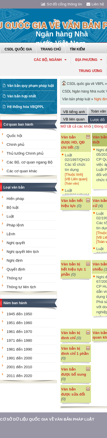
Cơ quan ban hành (18, 124)
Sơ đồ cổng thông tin (61, 4)
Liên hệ (95, 4)
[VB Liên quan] (76, 179)
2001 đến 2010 (19, 367)
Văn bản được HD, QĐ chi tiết (73, 142)
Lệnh (11, 234)
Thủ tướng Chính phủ (25, 153)
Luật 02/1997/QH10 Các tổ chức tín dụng (77, 162)
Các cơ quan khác (22, 171)
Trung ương (90, 71)
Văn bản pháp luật (76, 99)
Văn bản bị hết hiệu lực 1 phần (73, 269)
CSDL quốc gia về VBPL (85, 84)
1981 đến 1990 (19, 349)
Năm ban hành (15, 303)
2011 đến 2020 (19, 376)
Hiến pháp (15, 199)
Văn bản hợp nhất (21, 96)
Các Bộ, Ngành (50, 60)
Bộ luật (13, 207)
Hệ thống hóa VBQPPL (25, 107)
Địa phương (88, 60)
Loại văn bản (14, 187)
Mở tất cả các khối (75, 126)
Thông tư (14, 278)
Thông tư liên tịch (21, 287)
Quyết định (16, 269)
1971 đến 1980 (19, 340)
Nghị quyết (16, 243)
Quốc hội (14, 136)
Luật (10, 216)
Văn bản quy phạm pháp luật (30, 86)
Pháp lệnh (15, 225)
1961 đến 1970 (19, 331)
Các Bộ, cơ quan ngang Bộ (30, 162)
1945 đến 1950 (19, 314)
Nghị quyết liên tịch (23, 251)
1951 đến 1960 (19, 323)
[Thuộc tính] (74, 175)
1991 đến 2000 (19, 358)
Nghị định (15, 260)
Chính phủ (15, 144)
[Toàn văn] (72, 183)
